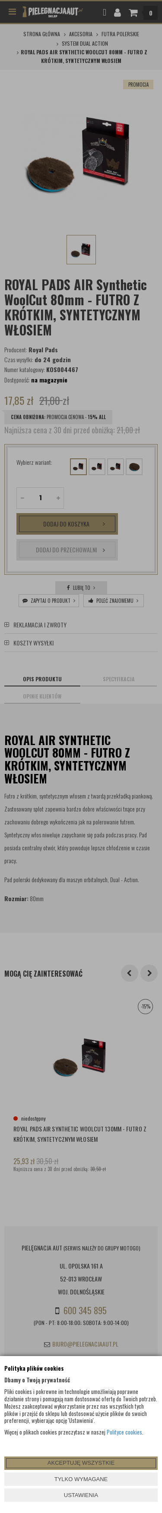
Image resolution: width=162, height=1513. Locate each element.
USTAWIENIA (81, 1495)
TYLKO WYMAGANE (81, 1479)
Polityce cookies (124, 1432)
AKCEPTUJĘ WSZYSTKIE (81, 1463)
